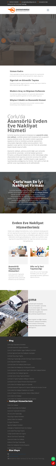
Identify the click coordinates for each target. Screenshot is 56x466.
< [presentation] (3, 40)
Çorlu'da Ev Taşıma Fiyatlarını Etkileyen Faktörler (20, 379)
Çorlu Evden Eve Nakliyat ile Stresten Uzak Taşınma (21, 399)
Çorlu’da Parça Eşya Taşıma (15, 356)
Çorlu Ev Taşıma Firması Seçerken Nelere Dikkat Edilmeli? (23, 393)
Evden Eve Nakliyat (17, 266)
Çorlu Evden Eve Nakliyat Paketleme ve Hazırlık (20, 390)
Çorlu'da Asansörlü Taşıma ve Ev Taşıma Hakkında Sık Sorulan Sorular (26, 387)
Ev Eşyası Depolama (13, 422)
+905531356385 (12, 2)
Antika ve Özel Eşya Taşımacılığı (16, 442)
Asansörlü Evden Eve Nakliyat (15, 439)
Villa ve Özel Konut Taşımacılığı (15, 436)
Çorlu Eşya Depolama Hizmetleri (16, 344)
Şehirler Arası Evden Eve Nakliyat (38, 267)
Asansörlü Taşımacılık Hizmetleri (16, 411)
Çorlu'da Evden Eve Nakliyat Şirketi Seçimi (19, 364)
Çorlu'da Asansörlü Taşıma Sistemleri (17, 347)
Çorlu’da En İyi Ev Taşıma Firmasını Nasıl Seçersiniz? (21, 381)
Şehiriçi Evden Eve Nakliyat (14, 419)
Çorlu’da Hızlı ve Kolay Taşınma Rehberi (18, 376)
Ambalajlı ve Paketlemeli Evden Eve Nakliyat (19, 428)
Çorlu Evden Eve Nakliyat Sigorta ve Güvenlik (19, 384)
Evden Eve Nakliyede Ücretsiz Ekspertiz (18, 445)
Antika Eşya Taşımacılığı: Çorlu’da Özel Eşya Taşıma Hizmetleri (24, 359)
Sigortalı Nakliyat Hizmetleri (15, 425)
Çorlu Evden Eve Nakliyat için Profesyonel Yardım (21, 367)
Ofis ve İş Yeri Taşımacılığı (14, 413)
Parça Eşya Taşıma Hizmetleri (15, 416)
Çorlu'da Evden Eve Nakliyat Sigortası (17, 373)
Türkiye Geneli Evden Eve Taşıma (16, 433)
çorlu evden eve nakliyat (18, 10)
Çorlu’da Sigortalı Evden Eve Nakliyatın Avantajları (21, 353)
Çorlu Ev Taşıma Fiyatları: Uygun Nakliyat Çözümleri (21, 350)
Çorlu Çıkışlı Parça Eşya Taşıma (15, 431)
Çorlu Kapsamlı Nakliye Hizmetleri (16, 361)
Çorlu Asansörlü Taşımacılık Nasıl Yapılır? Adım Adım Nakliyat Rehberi (26, 370)
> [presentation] (52, 40)
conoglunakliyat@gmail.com (28, 2)
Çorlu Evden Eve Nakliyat (14, 396)
